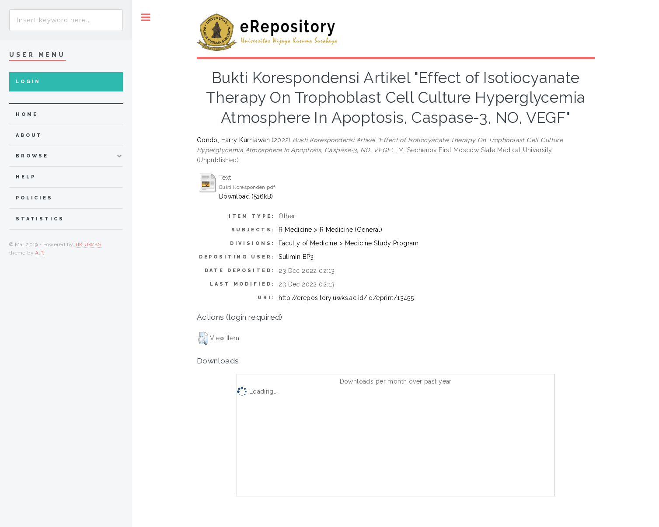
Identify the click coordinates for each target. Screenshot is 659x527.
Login (28, 81)
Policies (34, 198)
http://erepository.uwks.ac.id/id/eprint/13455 (346, 297)
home (27, 114)
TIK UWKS (88, 244)
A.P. (39, 253)
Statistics (40, 219)
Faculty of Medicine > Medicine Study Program (348, 243)
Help (25, 177)
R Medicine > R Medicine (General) (330, 229)
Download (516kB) (246, 196)
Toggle (146, 17)
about (29, 135)
